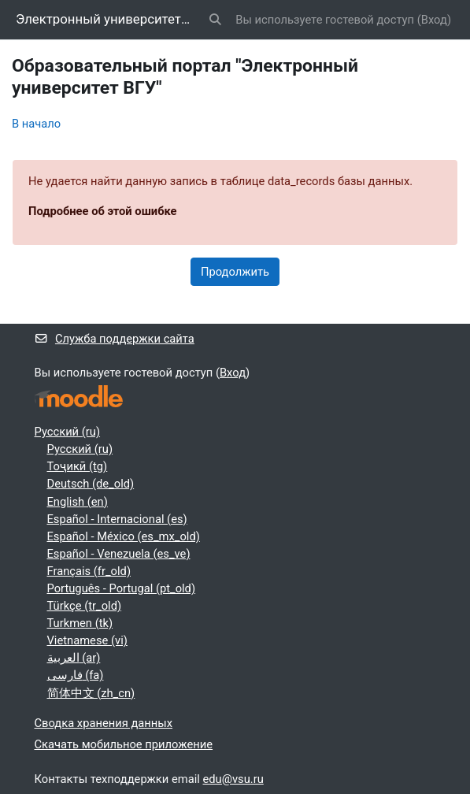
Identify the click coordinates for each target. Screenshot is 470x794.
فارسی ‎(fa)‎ (75, 675)
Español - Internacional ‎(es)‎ (117, 519)
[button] (215, 19)
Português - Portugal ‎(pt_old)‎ (121, 588)
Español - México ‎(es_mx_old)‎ (123, 536)
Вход (434, 20)
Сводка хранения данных (104, 723)
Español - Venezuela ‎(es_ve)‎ (119, 554)
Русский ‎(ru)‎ (68, 432)
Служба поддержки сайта (114, 339)
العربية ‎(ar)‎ (74, 658)
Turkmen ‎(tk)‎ (80, 623)
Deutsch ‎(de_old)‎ (91, 484)
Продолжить (235, 272)
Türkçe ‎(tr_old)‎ (84, 606)
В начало (36, 124)
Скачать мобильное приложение (124, 744)
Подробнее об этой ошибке (102, 211)
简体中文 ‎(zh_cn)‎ (91, 693)
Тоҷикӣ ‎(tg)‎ (77, 466)
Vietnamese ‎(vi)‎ (87, 640)
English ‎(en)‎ (77, 502)
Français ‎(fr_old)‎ (89, 571)
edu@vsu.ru (233, 779)
